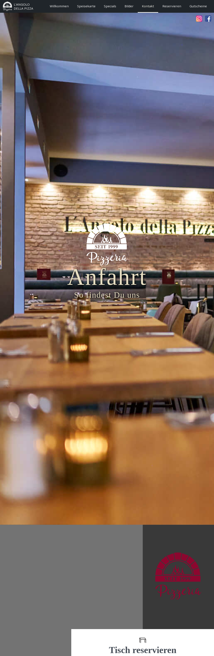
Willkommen (59, 6)
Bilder (129, 6)
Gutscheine (198, 6)
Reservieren (171, 6)
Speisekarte (86, 6)
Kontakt (148, 6)
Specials (110, 6)
